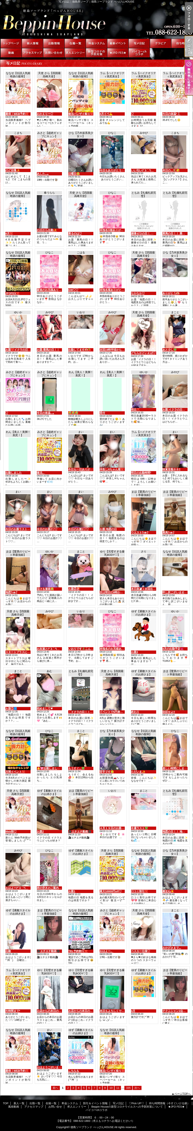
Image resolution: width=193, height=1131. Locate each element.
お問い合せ (53, 53)
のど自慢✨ (12, 170)
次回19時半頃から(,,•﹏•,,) (115, 349)
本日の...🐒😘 (171, 170)
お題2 (40, 831)
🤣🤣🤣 (73, 412)
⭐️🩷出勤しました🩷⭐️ (52, 768)
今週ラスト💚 (139, 828)
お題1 (71, 891)
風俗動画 (11, 53)
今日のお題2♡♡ (47, 529)
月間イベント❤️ (15, 771)
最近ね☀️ (168, 891)
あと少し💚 (169, 349)
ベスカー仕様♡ (140, 951)
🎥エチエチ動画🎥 (79, 831)
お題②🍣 (74, 588)
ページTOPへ (182, 1093)
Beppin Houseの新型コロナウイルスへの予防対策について (96, 53)
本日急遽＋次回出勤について (148, 588)
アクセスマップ (32, 53)
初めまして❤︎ (45, 708)
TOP (11, 43)
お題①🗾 (11, 708)
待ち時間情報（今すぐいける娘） (182, 43)
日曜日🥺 (74, 173)
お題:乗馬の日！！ (48, 349)
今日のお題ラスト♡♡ (19, 529)
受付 (102, 412)
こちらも (73, 1070)
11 (117, 1087)
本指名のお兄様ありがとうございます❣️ (124, 648)
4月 (133, 1010)
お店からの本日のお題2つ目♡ (86, 1010)
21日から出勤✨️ (47, 230)
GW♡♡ (73, 289)
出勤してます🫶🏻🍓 (79, 349)
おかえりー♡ (45, 113)
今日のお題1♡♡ (78, 529)
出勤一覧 (53, 43)
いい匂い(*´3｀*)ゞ (142, 170)
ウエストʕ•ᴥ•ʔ (139, 532)
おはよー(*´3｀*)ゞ (16, 887)
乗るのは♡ (75, 233)
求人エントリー (75, 53)
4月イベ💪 (106, 113)
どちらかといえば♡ (143, 353)
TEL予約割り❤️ (78, 951)
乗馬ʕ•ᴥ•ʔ (168, 532)
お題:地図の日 (108, 529)
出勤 (8, 951)
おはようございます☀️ (51, 1067)
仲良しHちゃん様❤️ (112, 469)
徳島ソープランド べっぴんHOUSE (92, 1127)
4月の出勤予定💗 (173, 648)
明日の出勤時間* (141, 472)
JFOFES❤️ (12, 293)
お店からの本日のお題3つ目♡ (55, 1010)
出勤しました (13, 472)
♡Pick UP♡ (160, 43)
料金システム (96, 43)
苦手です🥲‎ (107, 771)
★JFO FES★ (118, 53)
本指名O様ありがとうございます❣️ (121, 230)
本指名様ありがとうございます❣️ (120, 289)
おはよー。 (106, 951)
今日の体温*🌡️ (171, 113)
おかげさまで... (171, 947)
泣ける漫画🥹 (45, 588)
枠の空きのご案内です (50, 887)
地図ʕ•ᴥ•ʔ (11, 592)
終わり (135, 711)
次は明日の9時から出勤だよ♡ (118, 592)
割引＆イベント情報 (118, 43)
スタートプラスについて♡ (21, 652)
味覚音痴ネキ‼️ (171, 469)
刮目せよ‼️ (168, 711)
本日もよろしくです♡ (113, 1010)
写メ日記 (139, 43)
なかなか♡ (138, 293)
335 (128, 1087)
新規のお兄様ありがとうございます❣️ (60, 289)
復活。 (41, 472)
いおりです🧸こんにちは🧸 (85, 648)
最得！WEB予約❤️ (17, 113)
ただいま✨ (138, 771)
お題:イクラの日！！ (175, 409)
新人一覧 (32, 43)
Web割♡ (11, 831)
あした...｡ (43, 173)
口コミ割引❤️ (139, 891)
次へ (137, 1087)
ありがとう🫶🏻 (170, 293)
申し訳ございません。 (176, 592)
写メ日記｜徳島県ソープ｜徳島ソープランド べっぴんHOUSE (96, 21)
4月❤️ (9, 233)
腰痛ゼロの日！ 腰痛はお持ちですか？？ (156, 233)
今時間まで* (12, 1010)
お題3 (134, 652)
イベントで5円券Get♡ (113, 711)
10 (110, 1087)
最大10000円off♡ (111, 891)
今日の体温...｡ (45, 412)
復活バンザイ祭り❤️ (80, 113)
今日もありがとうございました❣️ (120, 170)
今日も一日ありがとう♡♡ (84, 469)
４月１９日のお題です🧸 (115, 828)
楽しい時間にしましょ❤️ (177, 768)
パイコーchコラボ (139, 53)
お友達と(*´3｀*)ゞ (48, 648)
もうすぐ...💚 (76, 768)
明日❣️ (135, 409)
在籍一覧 (75, 43)
